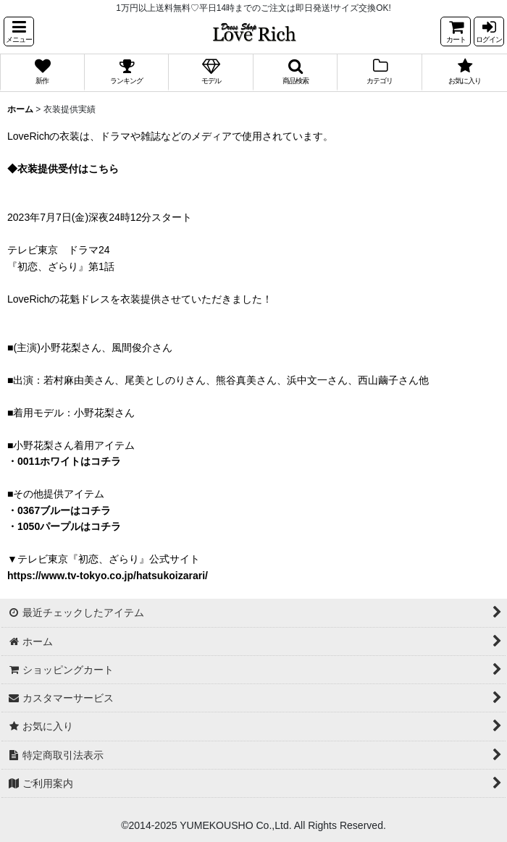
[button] (19, 31)
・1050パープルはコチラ (64, 526)
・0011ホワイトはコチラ (64, 461)
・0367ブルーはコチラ (59, 510)
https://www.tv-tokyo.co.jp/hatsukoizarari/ (107, 575)
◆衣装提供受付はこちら (63, 168)
